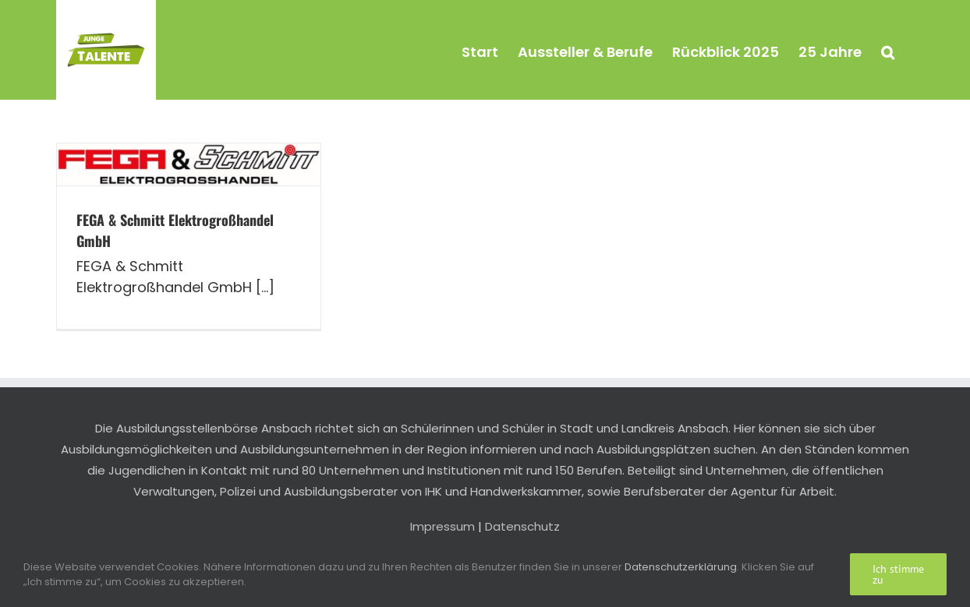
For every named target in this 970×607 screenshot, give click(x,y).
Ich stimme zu (898, 574)
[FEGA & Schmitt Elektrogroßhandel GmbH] (188, 164)
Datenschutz (522, 526)
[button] (887, 50)
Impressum (442, 526)
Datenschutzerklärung (681, 566)
